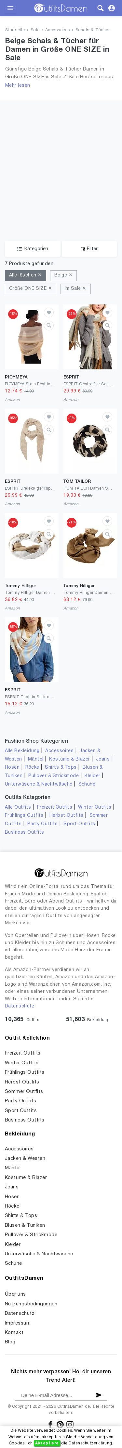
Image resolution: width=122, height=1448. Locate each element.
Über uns (15, 1294)
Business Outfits (24, 832)
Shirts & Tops (60, 767)
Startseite (15, 30)
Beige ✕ (63, 275)
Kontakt (14, 1332)
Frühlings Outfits (24, 816)
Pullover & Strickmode (53, 776)
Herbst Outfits (66, 816)
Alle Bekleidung (22, 751)
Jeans (103, 759)
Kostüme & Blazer (69, 759)
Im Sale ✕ (76, 289)
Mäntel (36, 759)
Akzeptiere (47, 1443)
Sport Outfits (79, 824)
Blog (10, 1342)
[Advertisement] (61, 161)
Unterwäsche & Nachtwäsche (39, 784)
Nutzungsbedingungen (31, 1304)
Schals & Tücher (92, 30)
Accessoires (57, 30)
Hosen (12, 767)
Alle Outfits (18, 807)
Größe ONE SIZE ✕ (30, 289)
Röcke (32, 767)
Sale (35, 30)
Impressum (18, 1323)
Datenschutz (19, 1006)
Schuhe (87, 784)
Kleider (92, 776)
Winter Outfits (94, 807)
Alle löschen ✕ (25, 275)
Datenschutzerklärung (90, 1443)
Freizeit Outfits (55, 807)
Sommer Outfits (24, 1091)
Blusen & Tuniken (25, 1225)
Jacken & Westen (25, 1158)
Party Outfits (42, 824)
